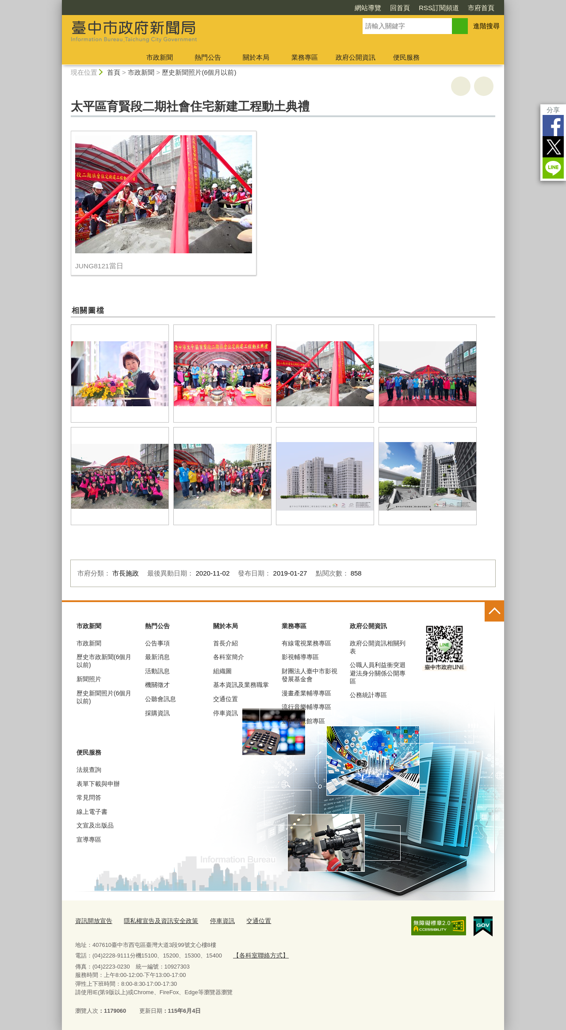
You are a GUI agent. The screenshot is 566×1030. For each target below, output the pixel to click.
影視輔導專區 (300, 656)
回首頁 (400, 7)
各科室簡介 (228, 656)
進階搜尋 (486, 26)
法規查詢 (88, 769)
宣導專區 (88, 839)
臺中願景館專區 (303, 721)
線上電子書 (91, 811)
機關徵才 (157, 684)
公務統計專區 (368, 694)
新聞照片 (88, 679)
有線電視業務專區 (306, 643)
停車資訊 (225, 713)
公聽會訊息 (160, 698)
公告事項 (157, 643)
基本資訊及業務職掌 (241, 684)
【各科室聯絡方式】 (258, 953)
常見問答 (88, 797)
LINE (553, 168)
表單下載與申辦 (98, 783)
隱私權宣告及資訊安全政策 (155, 920)
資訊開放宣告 (92, 920)
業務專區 (304, 57)
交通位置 (225, 698)
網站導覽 (368, 7)
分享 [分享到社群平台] (553, 110)
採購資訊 (157, 713)
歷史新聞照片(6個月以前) (199, 72)
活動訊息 (157, 671)
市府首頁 (481, 7)
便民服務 (406, 57)
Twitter (553, 146)
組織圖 (222, 671)
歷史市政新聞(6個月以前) (103, 660)
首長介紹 (225, 643)
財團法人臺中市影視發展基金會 (309, 675)
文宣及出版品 (95, 825)
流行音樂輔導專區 (306, 706)
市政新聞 (159, 57)
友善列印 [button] (460, 86)
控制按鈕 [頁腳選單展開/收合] (494, 612)
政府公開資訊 (355, 57)
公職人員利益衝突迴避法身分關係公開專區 (377, 672)
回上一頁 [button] (483, 86)
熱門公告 (208, 57)
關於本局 (256, 57)
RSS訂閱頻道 (439, 7)
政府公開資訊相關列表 (377, 647)
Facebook (553, 125)
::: (58, 4)
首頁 (113, 72)
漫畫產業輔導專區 (306, 693)
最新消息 (157, 656)
